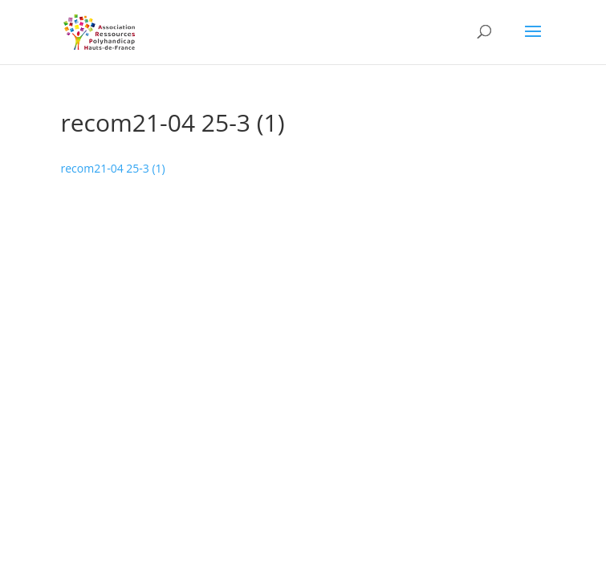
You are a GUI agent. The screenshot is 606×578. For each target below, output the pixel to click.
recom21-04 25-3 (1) (113, 168)
